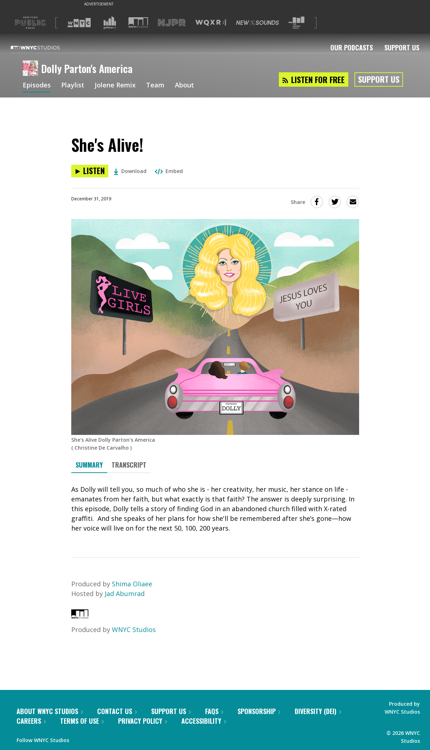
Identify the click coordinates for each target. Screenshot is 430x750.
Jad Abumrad (125, 593)
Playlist (72, 85)
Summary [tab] (89, 464)
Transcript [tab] (129, 464)
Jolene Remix (115, 85)
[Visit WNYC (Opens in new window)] (79, 22)
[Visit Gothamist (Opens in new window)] (110, 22)
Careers (31, 721)
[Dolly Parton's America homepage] (32, 68)
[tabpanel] (215, 509)
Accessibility (203, 721)
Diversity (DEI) (318, 711)
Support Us (401, 47)
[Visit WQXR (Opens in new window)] (210, 22)
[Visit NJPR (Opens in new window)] (172, 23)
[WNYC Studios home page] (44, 47)
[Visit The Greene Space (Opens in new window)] (296, 23)
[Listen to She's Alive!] (89, 171)
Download (130, 171)
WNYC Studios (134, 629)
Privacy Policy (142, 721)
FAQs (214, 711)
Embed (169, 171)
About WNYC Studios (50, 711)
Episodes (37, 85)
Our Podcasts (351, 47)
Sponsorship (258, 711)
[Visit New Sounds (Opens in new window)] (257, 22)
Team (155, 85)
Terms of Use (82, 721)
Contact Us (117, 711)
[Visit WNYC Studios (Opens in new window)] (138, 22)
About (184, 85)
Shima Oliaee (132, 583)
